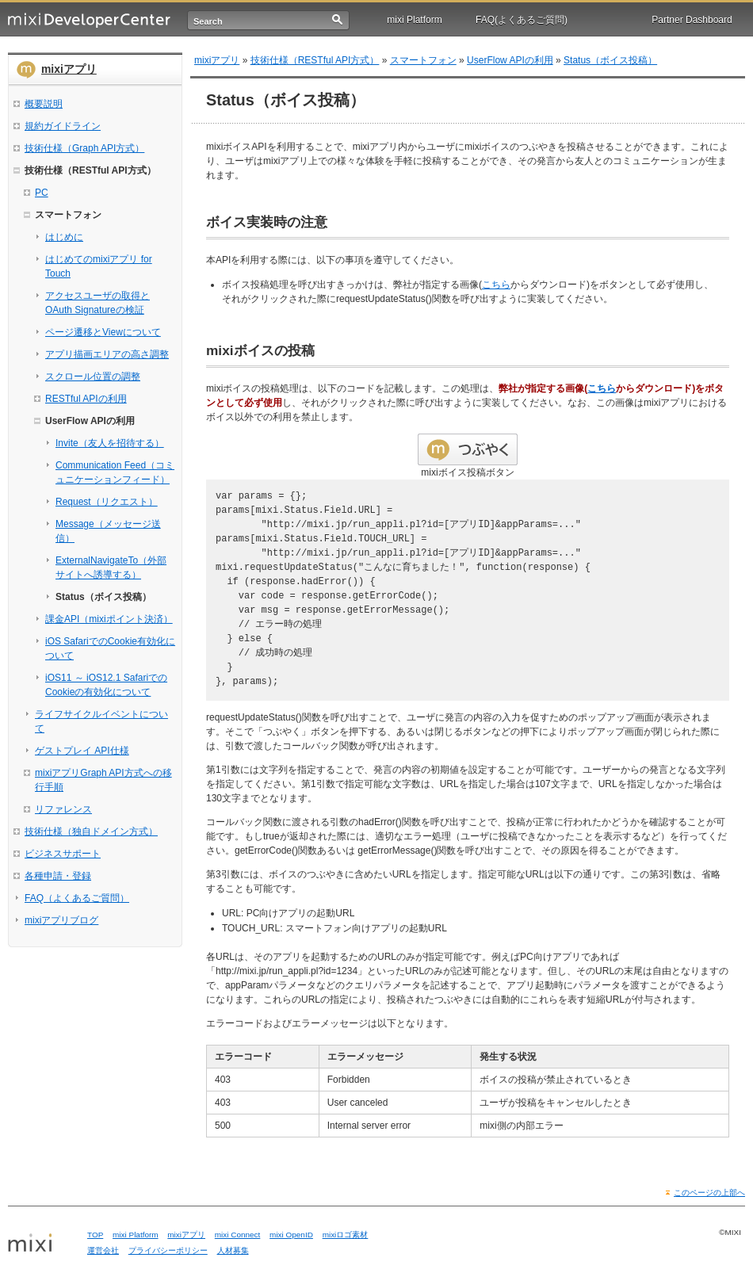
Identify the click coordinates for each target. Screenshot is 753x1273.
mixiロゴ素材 (346, 1234)
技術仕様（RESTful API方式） (315, 60)
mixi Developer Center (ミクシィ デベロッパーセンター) (89, 20)
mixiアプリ (69, 69)
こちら (496, 284)
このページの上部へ (709, 1192)
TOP (95, 1234)
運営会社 (103, 1250)
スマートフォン (423, 60)
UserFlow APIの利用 (510, 60)
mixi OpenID (291, 1234)
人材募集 (233, 1250)
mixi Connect (238, 1234)
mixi (42, 1243)
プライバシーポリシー (168, 1250)
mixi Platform (414, 19)
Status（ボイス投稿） (610, 60)
